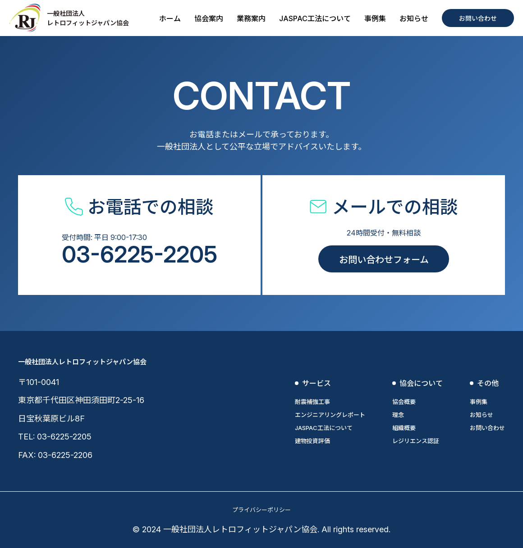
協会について (421, 383)
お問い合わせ (478, 18)
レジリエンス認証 (415, 440)
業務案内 (251, 18)
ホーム (170, 18)
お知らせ (413, 18)
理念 (398, 414)
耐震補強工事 (312, 401)
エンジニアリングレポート (330, 414)
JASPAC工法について (315, 18)
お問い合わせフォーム (384, 259)
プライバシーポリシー (261, 509)
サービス (316, 383)
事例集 (375, 18)
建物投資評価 (312, 440)
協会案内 (208, 18)
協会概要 (404, 401)
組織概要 (404, 427)
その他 (488, 383)
